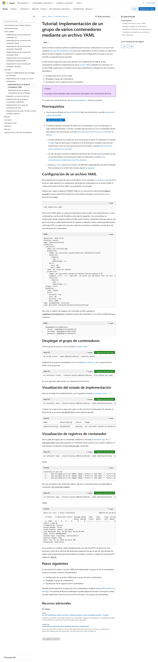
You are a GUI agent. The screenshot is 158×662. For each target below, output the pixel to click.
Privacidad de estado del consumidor (87, 655)
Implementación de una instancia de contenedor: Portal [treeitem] (18, 41)
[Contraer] (34, 16)
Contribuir (58, 655)
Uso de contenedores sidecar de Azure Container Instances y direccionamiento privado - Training (75, 615)
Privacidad (67, 655)
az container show (100, 393)
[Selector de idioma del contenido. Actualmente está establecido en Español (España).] (11, 650)
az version (58, 165)
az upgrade (90, 168)
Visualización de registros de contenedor (135, 32)
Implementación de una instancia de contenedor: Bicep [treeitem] (18, 53)
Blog (48, 655)
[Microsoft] (4, 3)
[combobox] (20, 21)
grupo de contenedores (61, 50)
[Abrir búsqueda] (143, 3)
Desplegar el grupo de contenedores (134, 26)
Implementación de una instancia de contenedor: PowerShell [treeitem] (18, 47)
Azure (50, 16)
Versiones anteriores (38, 655)
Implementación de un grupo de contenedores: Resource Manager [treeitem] (19, 91)
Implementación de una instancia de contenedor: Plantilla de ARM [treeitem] (18, 59)
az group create (81, 346)
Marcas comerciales (124, 655)
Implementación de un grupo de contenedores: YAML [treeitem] (19, 85)
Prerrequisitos (127, 20)
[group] (79, 272)
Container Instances (61, 16)
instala (95, 125)
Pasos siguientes (127, 35)
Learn (44, 16)
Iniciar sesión (151, 3)
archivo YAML (85, 65)
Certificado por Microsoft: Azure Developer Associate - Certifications (65, 626)
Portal (134, 9)
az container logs (98, 439)
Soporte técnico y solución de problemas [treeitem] (18, 132)
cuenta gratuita (79, 100)
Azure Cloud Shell (73, 112)
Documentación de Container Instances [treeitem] (17, 25)
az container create (101, 180)
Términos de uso (109, 655)
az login (51, 143)
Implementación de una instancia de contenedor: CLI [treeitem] (18, 36)
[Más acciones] (114, 16)
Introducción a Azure (147, 9)
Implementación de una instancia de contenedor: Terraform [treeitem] (18, 65)
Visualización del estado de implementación (136, 29)
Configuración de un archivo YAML (134, 23)
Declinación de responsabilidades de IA (16, 655)
